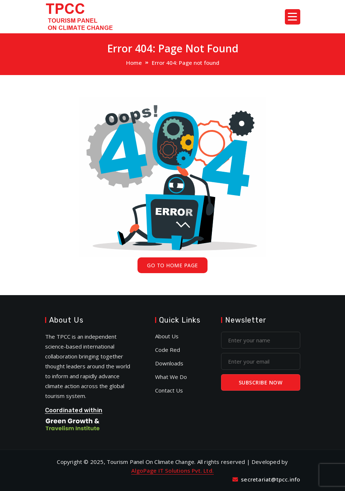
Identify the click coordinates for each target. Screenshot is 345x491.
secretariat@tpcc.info (270, 479)
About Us (167, 336)
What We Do (171, 376)
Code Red (167, 349)
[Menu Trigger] (292, 17)
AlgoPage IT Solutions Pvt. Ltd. (172, 470)
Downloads (169, 363)
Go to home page (172, 265)
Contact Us (169, 390)
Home (134, 62)
